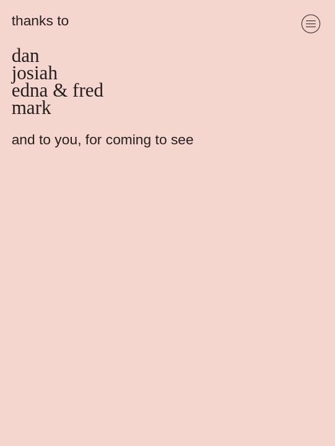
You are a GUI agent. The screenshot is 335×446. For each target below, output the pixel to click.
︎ (310, 23)
